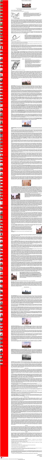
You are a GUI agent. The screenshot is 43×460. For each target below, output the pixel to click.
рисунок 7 (40, 26)
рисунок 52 (28, 231)
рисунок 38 (38, 189)
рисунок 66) (34, 280)
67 (16, 282)
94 (32, 398)
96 (34, 398)
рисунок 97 (34, 408)
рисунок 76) (15, 328)
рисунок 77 (29, 333)
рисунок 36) (27, 170)
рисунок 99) (21, 421)
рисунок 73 (23, 316)
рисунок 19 (23, 103)
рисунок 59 (40, 259)
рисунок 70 (14, 301)
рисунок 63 (27, 274)
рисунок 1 (15, 20)
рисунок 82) (34, 352)
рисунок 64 (27, 275)
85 (40, 378)
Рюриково (32, 32)
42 (37, 192)
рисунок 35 (33, 158)
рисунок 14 (25, 93)
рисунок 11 (30, 30)
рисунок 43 (39, 193)
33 (11, 153)
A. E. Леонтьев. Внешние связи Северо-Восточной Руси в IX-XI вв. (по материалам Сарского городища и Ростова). (25, 450)
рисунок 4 (26, 25)
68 (17, 282)
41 (36, 192)
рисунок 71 (35, 304)
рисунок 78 (14, 336)
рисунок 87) (25, 383)
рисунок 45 (40, 212)
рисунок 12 (25, 32)
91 (30, 394)
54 (23, 241)
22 (39, 105)
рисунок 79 (28, 336)
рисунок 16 (36, 97)
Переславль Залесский (26, 13)
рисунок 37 (18, 186)
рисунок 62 (37, 267)
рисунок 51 (25, 226)
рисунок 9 (26, 29)
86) (41, 378)
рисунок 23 (20, 106)
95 (33, 398)
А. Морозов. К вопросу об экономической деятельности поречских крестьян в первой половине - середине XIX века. (25, 453)
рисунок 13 (29, 51)
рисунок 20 (18, 105)
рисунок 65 (25, 277)
